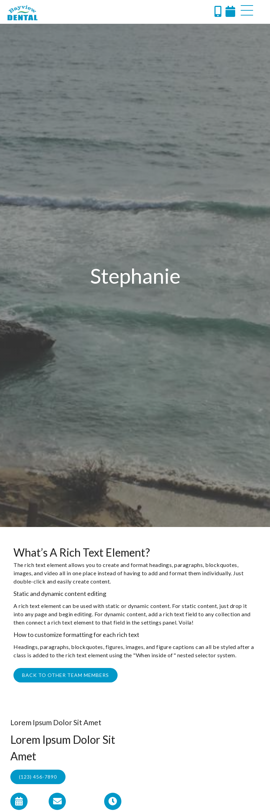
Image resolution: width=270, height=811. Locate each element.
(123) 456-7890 (38, 777)
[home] (22, 12)
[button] (247, 10)
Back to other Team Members (65, 675)
